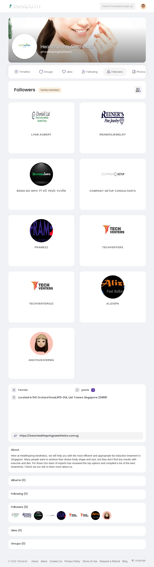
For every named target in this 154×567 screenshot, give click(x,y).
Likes (14, 530)
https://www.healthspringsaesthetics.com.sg (49, 435)
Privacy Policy (72, 561)
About (44, 561)
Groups (16, 543)
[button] (117, 6)
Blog (124, 561)
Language (139, 560)
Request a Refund (110, 561)
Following (17, 493)
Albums (16, 480)
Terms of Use (90, 561)
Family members (50, 89)
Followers (17, 507)
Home (35, 561)
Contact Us (56, 561)
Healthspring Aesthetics (67, 47)
